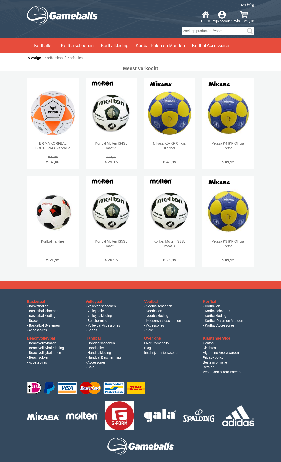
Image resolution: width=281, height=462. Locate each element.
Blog (147, 348)
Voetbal (151, 302)
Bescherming (97, 320)
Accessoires (38, 330)
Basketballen (38, 306)
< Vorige (34, 58)
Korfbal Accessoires (220, 325)
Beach (92, 330)
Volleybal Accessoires (104, 325)
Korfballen (212, 306)
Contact (208, 343)
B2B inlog (247, 5)
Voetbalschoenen (159, 306)
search (250, 31)
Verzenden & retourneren (222, 372)
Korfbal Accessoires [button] (211, 45)
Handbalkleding (99, 353)
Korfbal (209, 302)
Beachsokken (39, 357)
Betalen (208, 367)
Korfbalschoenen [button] (77, 45)
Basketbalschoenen (44, 311)
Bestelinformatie (215, 362)
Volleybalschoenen (102, 306)
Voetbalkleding (157, 316)
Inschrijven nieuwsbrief (161, 353)
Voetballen (154, 311)
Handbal (93, 338)
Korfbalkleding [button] (114, 45)
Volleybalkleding (100, 316)
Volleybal (94, 302)
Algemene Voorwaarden (221, 353)
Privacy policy (213, 357)
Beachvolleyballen (42, 343)
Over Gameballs (156, 343)
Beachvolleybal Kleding (46, 348)
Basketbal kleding (42, 316)
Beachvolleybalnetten (45, 353)
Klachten (209, 348)
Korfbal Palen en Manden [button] (160, 45)
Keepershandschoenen (163, 320)
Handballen (96, 348)
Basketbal (36, 302)
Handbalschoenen (101, 343)
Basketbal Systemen (44, 325)
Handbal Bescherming (104, 357)
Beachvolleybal (41, 338)
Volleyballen (97, 311)
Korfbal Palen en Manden (224, 320)
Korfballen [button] (44, 45)
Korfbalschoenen (217, 311)
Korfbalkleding (215, 316)
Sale (149, 330)
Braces (34, 320)
